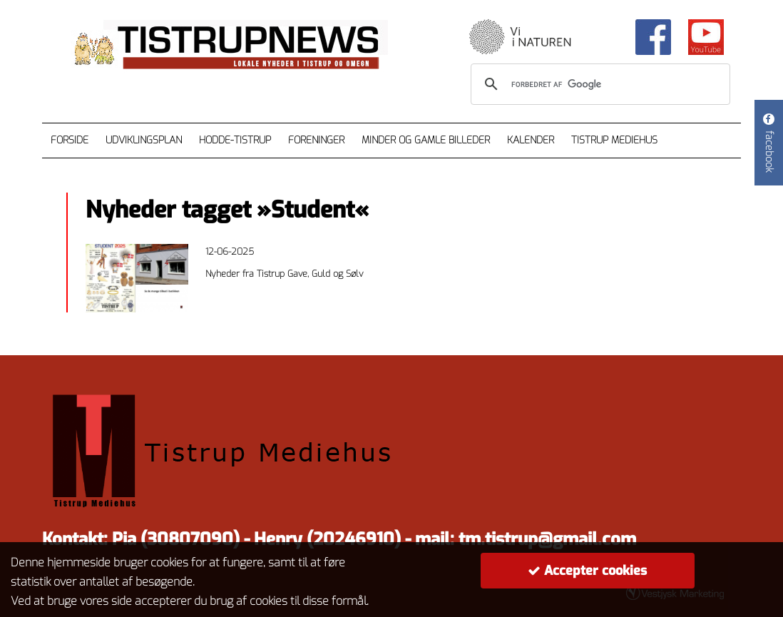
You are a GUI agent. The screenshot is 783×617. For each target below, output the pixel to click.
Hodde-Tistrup (235, 140)
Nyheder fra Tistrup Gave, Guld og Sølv (284, 273)
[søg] (598, 84)
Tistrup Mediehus (614, 140)
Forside (69, 140)
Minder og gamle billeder (426, 140)
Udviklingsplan (144, 140)
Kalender (530, 140)
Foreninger (316, 140)
